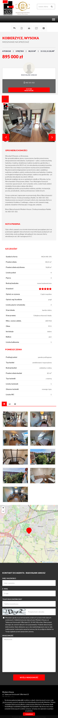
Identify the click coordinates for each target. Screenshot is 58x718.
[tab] (5, 99)
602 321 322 (29, 83)
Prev (5, 137)
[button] (29, 530)
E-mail (5, 589)
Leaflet (43, 562)
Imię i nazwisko (9, 578)
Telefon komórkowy (12, 599)
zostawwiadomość (28, 89)
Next (52, 137)
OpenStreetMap (49, 562)
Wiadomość (7, 636)
